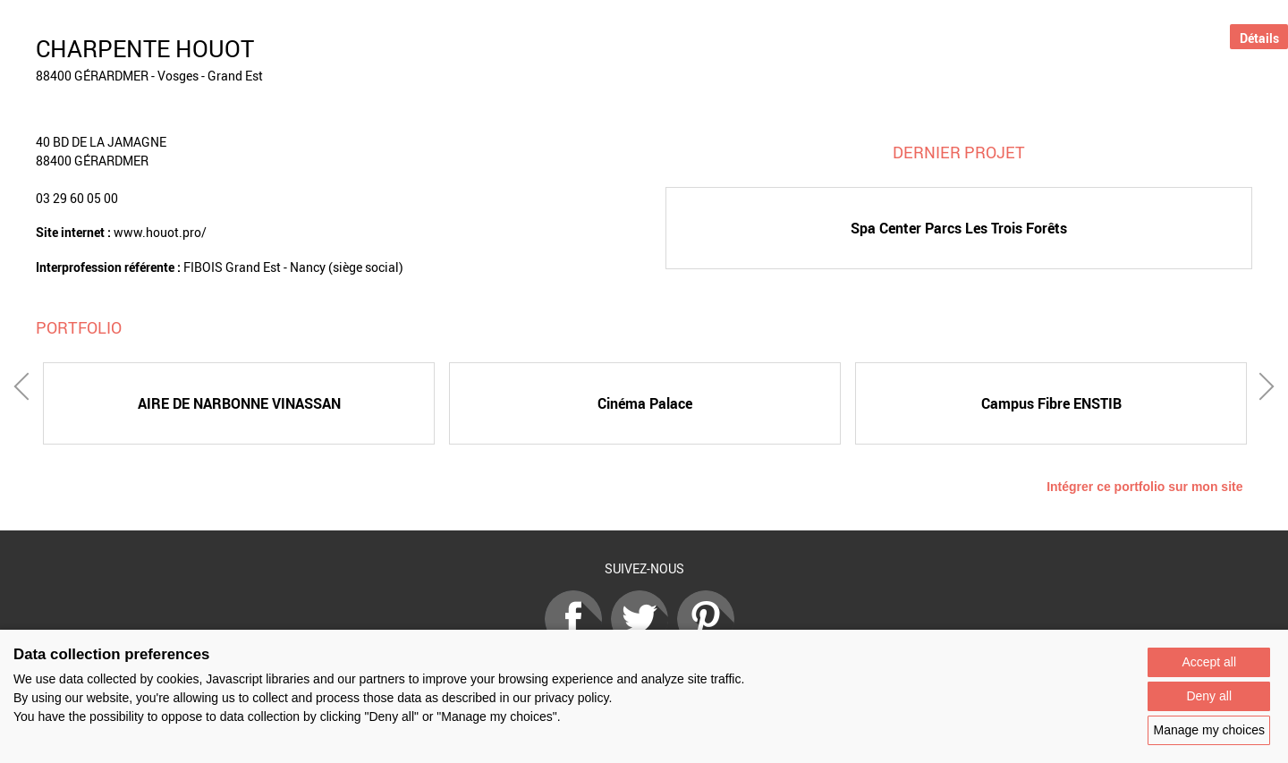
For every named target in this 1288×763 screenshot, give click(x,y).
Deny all (1209, 696)
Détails (1259, 38)
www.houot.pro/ (160, 232)
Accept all (1209, 662)
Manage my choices (1209, 730)
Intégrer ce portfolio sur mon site (1144, 486)
